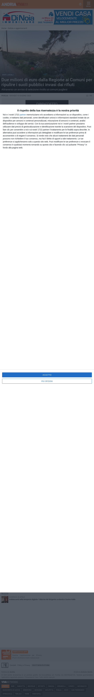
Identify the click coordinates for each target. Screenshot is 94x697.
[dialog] (47, 348)
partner (23, 115)
